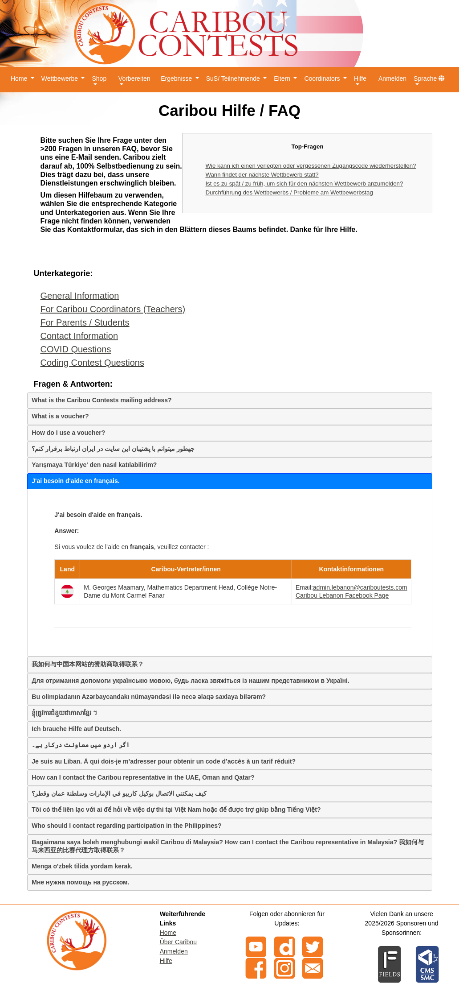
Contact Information (79, 336)
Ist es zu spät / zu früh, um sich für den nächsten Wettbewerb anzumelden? (304, 183)
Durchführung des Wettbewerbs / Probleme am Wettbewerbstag (289, 192)
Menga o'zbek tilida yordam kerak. (82, 866)
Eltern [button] (283, 78)
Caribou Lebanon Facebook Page (342, 595)
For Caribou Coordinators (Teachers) (113, 309)
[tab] (229, 400)
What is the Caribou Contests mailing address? (101, 400)
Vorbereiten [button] (134, 78)
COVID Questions (76, 349)
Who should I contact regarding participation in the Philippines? (126, 825)
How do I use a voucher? (68, 432)
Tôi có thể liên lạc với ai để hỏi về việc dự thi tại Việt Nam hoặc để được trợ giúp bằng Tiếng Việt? (176, 809)
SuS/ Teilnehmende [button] (234, 78)
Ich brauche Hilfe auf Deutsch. (76, 728)
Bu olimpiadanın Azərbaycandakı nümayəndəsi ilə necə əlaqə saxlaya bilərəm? (149, 696)
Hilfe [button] (360, 78)
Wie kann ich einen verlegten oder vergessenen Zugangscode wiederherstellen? (310, 165)
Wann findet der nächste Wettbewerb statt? (261, 174)
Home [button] (20, 78)
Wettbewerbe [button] (60, 78)
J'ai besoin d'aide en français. (75, 480)
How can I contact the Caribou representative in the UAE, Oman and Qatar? (143, 777)
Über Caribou (178, 942)
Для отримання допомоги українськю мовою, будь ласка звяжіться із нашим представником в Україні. (190, 680)
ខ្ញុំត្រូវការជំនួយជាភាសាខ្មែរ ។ (64, 712)
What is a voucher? (60, 416)
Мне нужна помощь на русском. (80, 882)
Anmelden (392, 78)
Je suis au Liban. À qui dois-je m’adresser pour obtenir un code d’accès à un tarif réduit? (164, 761)
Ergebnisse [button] (177, 78)
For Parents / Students (85, 322)
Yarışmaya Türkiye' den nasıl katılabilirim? (94, 464)
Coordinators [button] (322, 78)
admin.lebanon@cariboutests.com (360, 587)
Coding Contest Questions (92, 363)
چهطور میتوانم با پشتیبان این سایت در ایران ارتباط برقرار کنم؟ (113, 448)
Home (168, 932)
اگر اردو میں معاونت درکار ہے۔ (80, 744)
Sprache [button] (429, 78)
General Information (80, 296)
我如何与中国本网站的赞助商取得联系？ (88, 664)
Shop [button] (99, 78)
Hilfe (166, 960)
